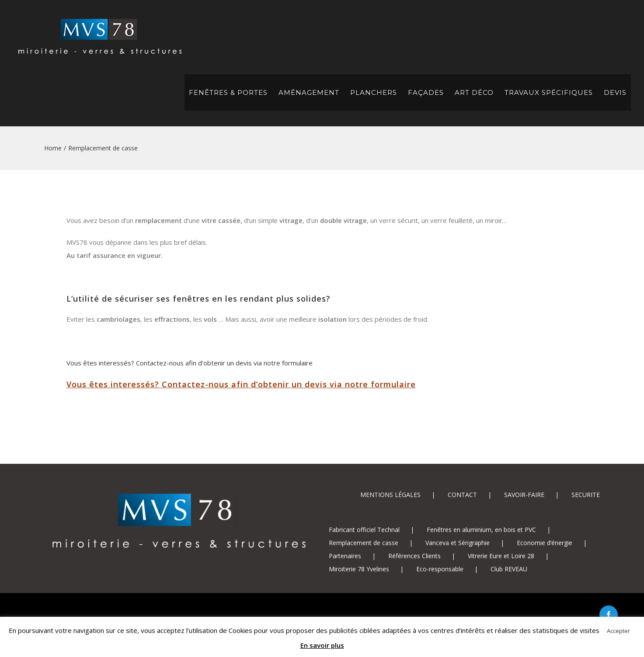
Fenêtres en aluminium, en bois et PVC (481, 529)
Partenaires (345, 556)
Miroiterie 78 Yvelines (359, 569)
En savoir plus (322, 645)
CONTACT (462, 494)
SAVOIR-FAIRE (524, 494)
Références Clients (414, 556)
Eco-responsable (439, 569)
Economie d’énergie (544, 543)
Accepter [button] (618, 631)
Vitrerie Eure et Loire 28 (501, 556)
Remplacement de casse (363, 543)
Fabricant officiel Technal (364, 529)
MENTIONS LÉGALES (390, 494)
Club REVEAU (509, 569)
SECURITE (585, 494)
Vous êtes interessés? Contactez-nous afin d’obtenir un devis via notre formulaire (189, 362)
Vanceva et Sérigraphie (457, 543)
